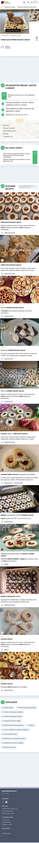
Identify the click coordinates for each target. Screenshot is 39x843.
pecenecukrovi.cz (9, 791)
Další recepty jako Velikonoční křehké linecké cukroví (26, 186)
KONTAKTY (5, 799)
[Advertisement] (19, 69)
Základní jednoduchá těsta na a (17, 555)
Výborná (12, 391)
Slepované (13, 350)
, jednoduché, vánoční (17, 515)
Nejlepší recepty (6, 822)
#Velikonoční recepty (9, 233)
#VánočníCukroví (8, 483)
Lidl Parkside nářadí (7, 811)
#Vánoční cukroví (8, 316)
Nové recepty (5, 820)
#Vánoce (6, 649)
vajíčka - (14, 434)
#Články (6, 564)
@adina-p (8, 48)
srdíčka (11, 596)
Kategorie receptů (7, 824)
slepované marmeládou (18, 474)
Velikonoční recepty (13, 30)
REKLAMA (5, 806)
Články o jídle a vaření (8, 813)
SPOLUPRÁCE (6, 828)
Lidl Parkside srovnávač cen (9, 808)
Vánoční (12, 308)
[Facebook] (6, 802)
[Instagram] (3, 802)
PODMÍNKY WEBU (7, 817)
